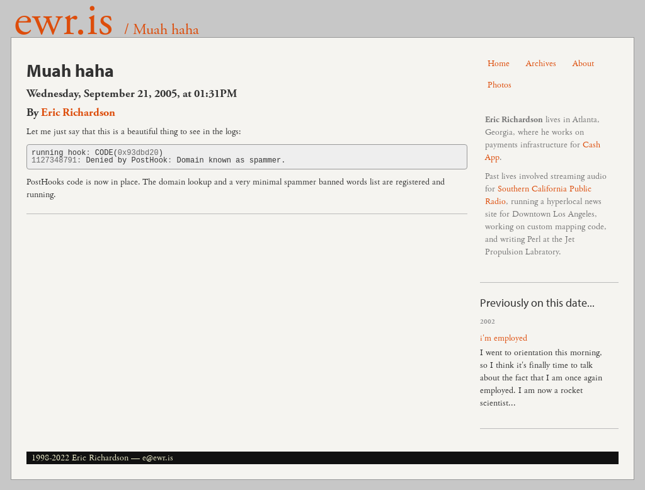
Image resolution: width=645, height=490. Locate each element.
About (583, 63)
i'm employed (503, 338)
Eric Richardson (78, 113)
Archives (541, 63)
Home (499, 63)
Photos (499, 85)
